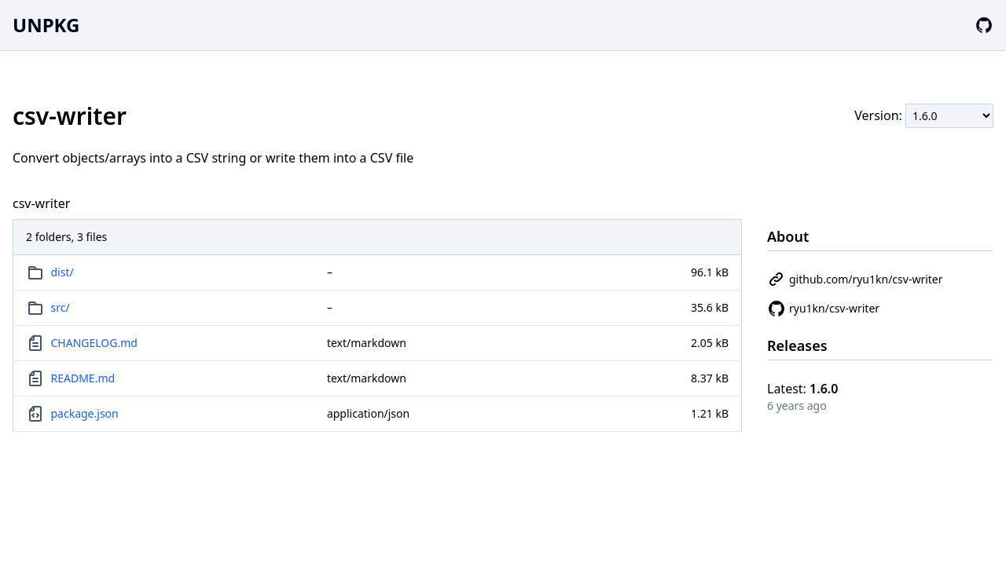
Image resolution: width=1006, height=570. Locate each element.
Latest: (802, 388)
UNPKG (46, 25)
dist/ (62, 272)
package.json (85, 413)
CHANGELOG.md (94, 342)
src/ (60, 307)
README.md (83, 378)
